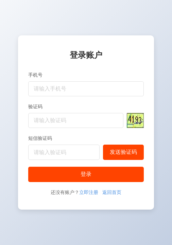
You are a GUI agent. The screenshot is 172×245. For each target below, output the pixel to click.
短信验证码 (40, 138)
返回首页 (111, 192)
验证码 (35, 106)
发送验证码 (123, 152)
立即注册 (88, 192)
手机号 (35, 75)
